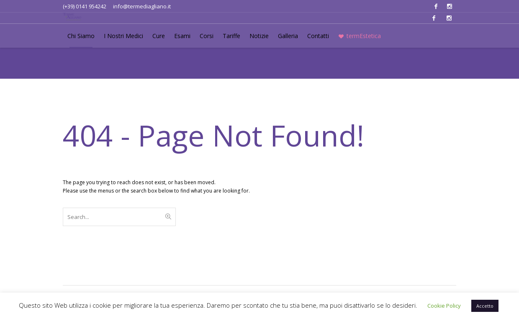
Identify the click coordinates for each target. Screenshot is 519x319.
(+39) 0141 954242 (84, 6)
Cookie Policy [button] (444, 305)
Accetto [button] (484, 306)
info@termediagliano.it (142, 6)
